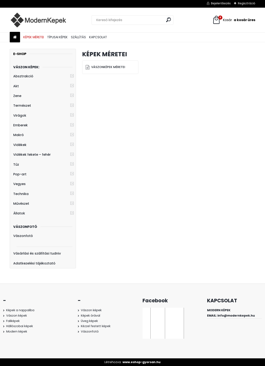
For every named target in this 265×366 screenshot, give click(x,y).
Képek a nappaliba (20, 310)
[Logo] (38, 20)
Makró (18, 135)
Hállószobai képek (19, 326)
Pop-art (19, 174)
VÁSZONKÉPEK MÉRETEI (108, 67)
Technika (21, 193)
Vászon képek (16, 315)
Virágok (19, 115)
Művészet (21, 203)
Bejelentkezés (221, 3)
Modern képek (16, 331)
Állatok (19, 213)
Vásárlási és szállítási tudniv (37, 253)
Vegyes (19, 184)
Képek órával (90, 315)
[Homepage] (15, 37)
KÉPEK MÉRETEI (33, 37)
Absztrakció (23, 76)
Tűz (16, 164)
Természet (22, 105)
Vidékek (19, 144)
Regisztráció (246, 3)
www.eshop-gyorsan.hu (141, 362)
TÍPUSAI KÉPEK (57, 37)
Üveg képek (89, 321)
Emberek (20, 125)
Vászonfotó (23, 235)
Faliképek (13, 321)
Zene (17, 95)
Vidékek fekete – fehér (32, 154)
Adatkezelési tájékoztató (34, 263)
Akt (16, 86)
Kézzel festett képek (95, 326)
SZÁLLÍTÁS (78, 37)
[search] (168, 19)
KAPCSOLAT (98, 37)
